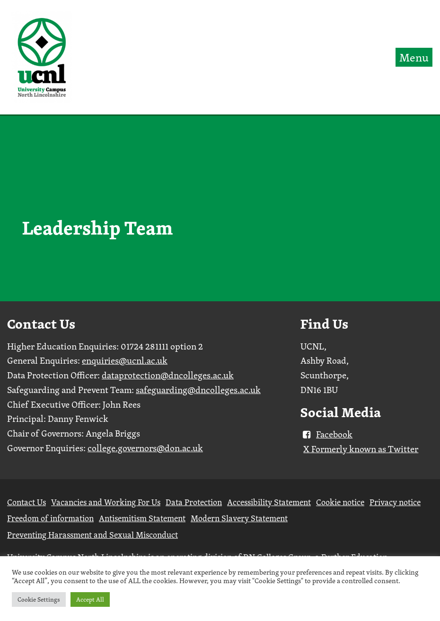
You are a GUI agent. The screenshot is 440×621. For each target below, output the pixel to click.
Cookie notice (340, 502)
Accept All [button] (90, 599)
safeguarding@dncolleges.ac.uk (198, 389)
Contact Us (26, 502)
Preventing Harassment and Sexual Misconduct (92, 535)
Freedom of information (50, 518)
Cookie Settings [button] (39, 599)
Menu (414, 57)
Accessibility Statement (269, 502)
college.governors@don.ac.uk (145, 447)
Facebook (326, 434)
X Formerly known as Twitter (360, 448)
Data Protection (194, 502)
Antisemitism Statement (142, 518)
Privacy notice (395, 502)
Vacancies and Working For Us (105, 502)
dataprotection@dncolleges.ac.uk (168, 375)
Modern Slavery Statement (239, 518)
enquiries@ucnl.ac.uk (124, 360)
